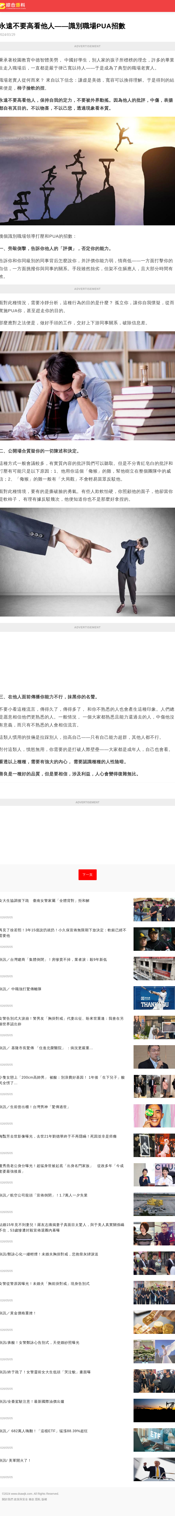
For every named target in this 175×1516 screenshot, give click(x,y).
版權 (44, 1499)
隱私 (38, 1499)
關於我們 (7, 1499)
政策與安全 (21, 1499)
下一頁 (88, 874)
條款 (31, 1499)
